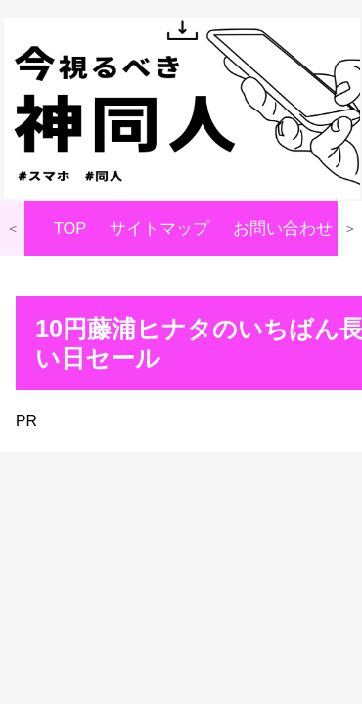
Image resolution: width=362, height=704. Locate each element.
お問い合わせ (283, 228)
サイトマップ (159, 228)
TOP (70, 228)
